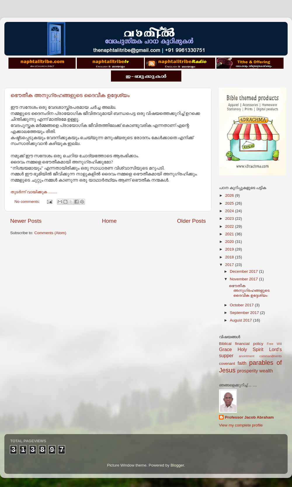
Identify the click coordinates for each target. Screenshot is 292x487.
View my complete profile (241, 425)
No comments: (28, 201)
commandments (270, 356)
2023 (230, 218)
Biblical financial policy (241, 343)
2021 (230, 234)
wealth (266, 370)
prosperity (247, 370)
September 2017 (245, 312)
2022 (230, 226)
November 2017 (244, 279)
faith (241, 363)
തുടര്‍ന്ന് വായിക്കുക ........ (34, 192)
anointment (246, 356)
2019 (230, 249)
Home (109, 221)
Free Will (274, 344)
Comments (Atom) (50, 233)
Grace (225, 349)
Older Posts (191, 221)
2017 (230, 265)
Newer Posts (25, 221)
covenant (227, 363)
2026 (230, 195)
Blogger (177, 465)
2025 (230, 203)
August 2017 (241, 320)
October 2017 (242, 305)
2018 (230, 257)
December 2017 (244, 271)
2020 (230, 241)
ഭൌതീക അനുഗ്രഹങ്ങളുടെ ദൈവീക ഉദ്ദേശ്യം (70, 95)
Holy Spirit (250, 349)
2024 (230, 211)
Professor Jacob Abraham (249, 417)
